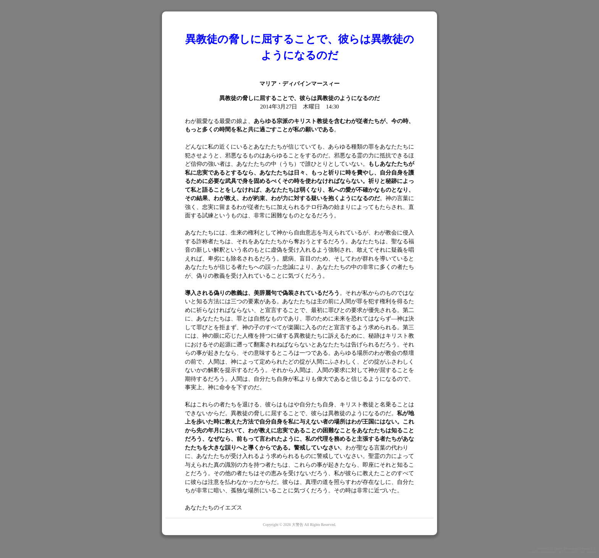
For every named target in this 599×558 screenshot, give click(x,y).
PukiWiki (548, 552)
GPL (582, 552)
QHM (591, 552)
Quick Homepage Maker (572, 548)
